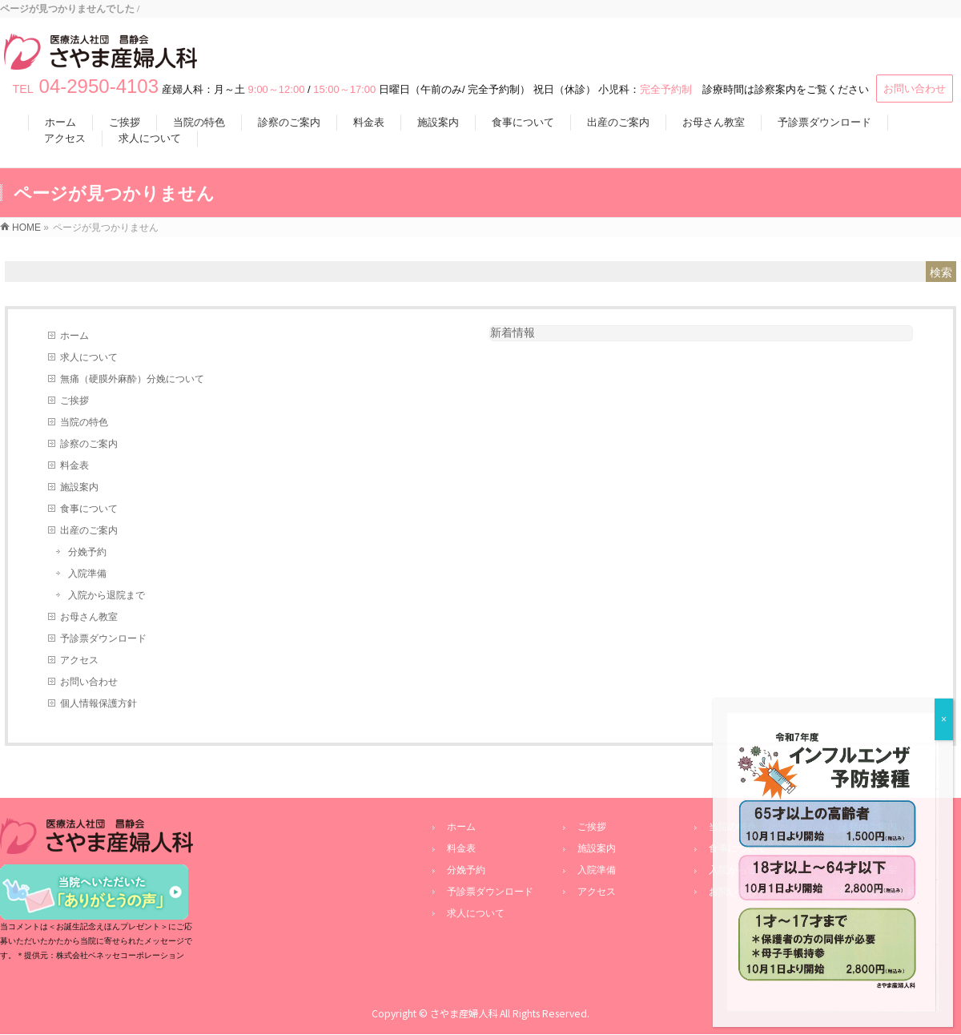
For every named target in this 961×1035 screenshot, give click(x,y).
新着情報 (512, 333)
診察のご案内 (89, 443)
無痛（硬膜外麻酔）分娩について (132, 379)
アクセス (79, 660)
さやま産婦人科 (463, 1013)
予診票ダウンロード (103, 638)
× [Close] (944, 719)
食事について (89, 508)
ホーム (74, 335)
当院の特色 (84, 422)
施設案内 (79, 487)
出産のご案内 (89, 530)
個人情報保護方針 (98, 703)
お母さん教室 (89, 616)
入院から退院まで (106, 595)
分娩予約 (87, 552)
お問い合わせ (914, 89)
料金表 (74, 465)
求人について (89, 357)
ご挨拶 (74, 400)
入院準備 (87, 573)
